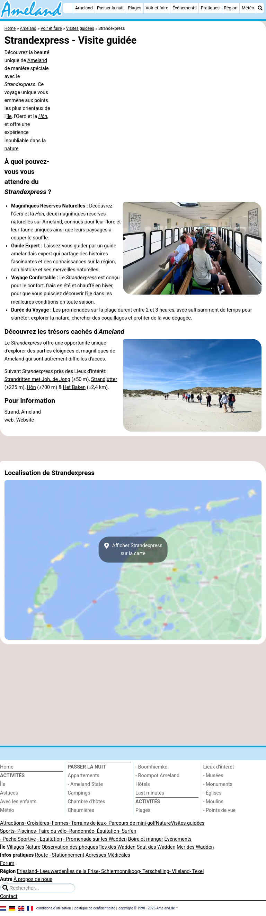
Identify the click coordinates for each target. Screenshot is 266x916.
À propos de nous (33, 879)
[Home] (68, 8)
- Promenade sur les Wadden (95, 839)
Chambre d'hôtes (86, 802)
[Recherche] (260, 8)
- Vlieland (179, 871)
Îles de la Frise (82, 871)
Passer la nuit (110, 7)
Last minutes (149, 793)
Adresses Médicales (108, 855)
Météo (248, 7)
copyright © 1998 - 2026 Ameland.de (146, 908)
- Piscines (25, 831)
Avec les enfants (18, 802)
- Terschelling (154, 871)
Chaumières (81, 810)
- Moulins (213, 802)
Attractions (12, 823)
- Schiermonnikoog (119, 871)
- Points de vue (219, 810)
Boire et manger (145, 839)
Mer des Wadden (195, 847)
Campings (79, 793)
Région (230, 7)
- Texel (196, 871)
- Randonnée (80, 831)
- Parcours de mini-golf (131, 823)
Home (7, 767)
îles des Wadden (117, 847)
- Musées (213, 776)
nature (12, 149)
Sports (7, 831)
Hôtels (142, 784)
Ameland (84, 7)
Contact (8, 896)
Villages (15, 847)
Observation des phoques (70, 847)
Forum (7, 863)
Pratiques (210, 7)
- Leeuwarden (52, 871)
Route (41, 855)
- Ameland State (85, 784)
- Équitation (106, 831)
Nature (163, 823)
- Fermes (59, 823)
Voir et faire (156, 7)
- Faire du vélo (51, 831)
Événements (184, 7)
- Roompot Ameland (157, 776)
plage (110, 310)
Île (2, 784)
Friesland (27, 871)
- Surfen (127, 831)
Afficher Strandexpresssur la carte (133, 550)
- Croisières (36, 823)
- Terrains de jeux (87, 823)
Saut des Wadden (156, 847)
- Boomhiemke (151, 767)
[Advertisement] (133, 448)
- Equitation (49, 839)
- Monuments (218, 784)
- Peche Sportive (18, 839)
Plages (134, 7)
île (9, 116)
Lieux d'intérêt (218, 767)
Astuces (9, 793)
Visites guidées (187, 823)
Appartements (83, 776)
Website (25, 420)
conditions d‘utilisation (53, 908)
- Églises (212, 793)
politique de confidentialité (94, 908)
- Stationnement (66, 855)
